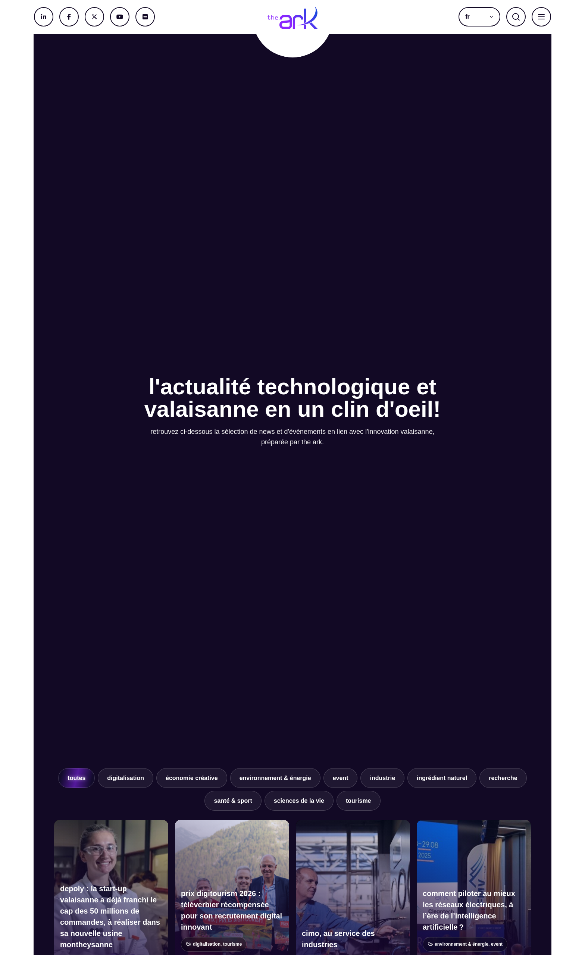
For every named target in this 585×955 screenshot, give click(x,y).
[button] (479, 16)
